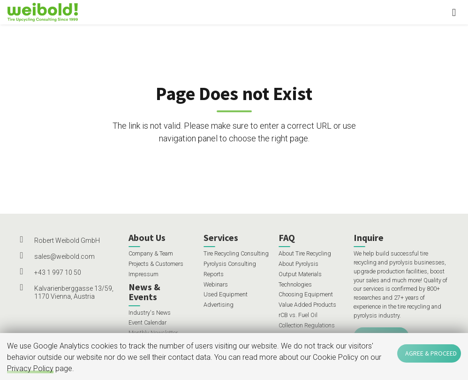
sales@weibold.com (64, 256)
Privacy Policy (30, 368)
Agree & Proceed (431, 353)
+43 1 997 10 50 (57, 272)
